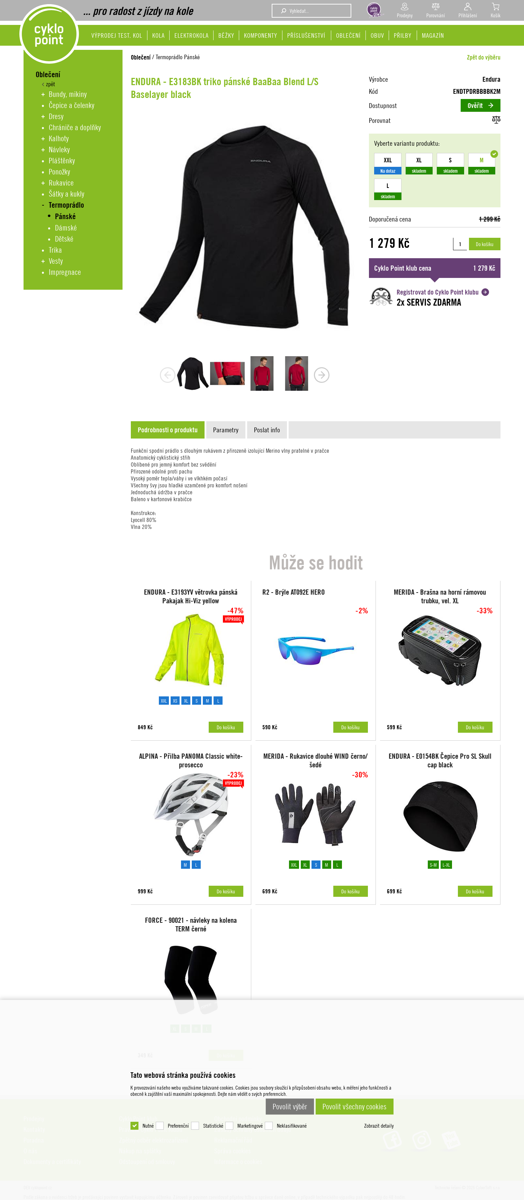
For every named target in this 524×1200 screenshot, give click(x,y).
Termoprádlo (66, 205)
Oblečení (141, 57)
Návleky (59, 149)
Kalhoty (59, 138)
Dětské (64, 238)
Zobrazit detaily (379, 1125)
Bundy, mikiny (68, 94)
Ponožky (59, 171)
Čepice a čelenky (71, 105)
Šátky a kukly (66, 193)
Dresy (56, 116)
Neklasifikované (292, 1125)
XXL (164, 700)
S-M (433, 864)
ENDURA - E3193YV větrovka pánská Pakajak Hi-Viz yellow (190, 596)
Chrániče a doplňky (75, 127)
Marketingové (250, 1125)
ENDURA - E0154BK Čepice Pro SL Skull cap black (440, 760)
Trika (55, 249)
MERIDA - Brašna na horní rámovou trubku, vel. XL (440, 596)
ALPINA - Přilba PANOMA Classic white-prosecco (191, 760)
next (321, 375)
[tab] (168, 430)
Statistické (213, 1125)
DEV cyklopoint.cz (49, 34)
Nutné (148, 1125)
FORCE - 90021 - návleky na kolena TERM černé (191, 924)
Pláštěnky (62, 160)
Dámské (66, 227)
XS (175, 700)
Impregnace (65, 272)
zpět (49, 84)
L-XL (446, 864)
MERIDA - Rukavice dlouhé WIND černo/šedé (315, 760)
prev (167, 375)
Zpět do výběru (483, 57)
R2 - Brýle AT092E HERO (293, 592)
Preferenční (178, 1125)
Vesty (56, 260)
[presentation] (168, 430)
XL (186, 700)
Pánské (65, 216)
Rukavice (61, 182)
